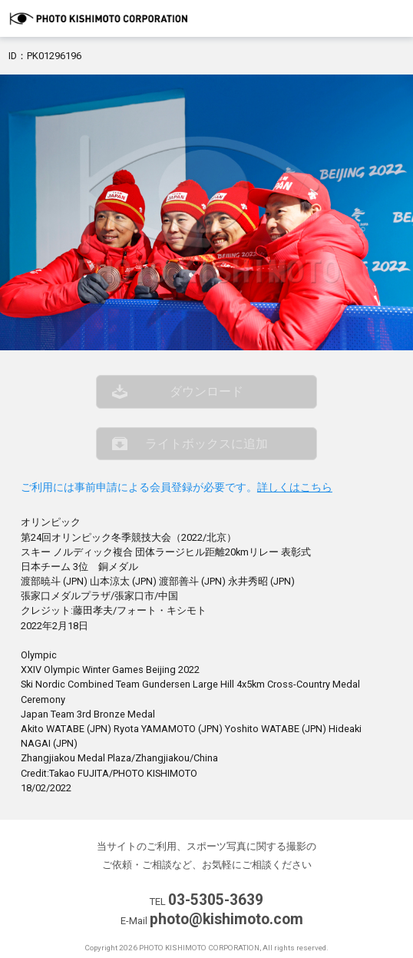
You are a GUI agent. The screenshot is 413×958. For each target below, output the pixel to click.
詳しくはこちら (294, 487)
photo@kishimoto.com (226, 919)
